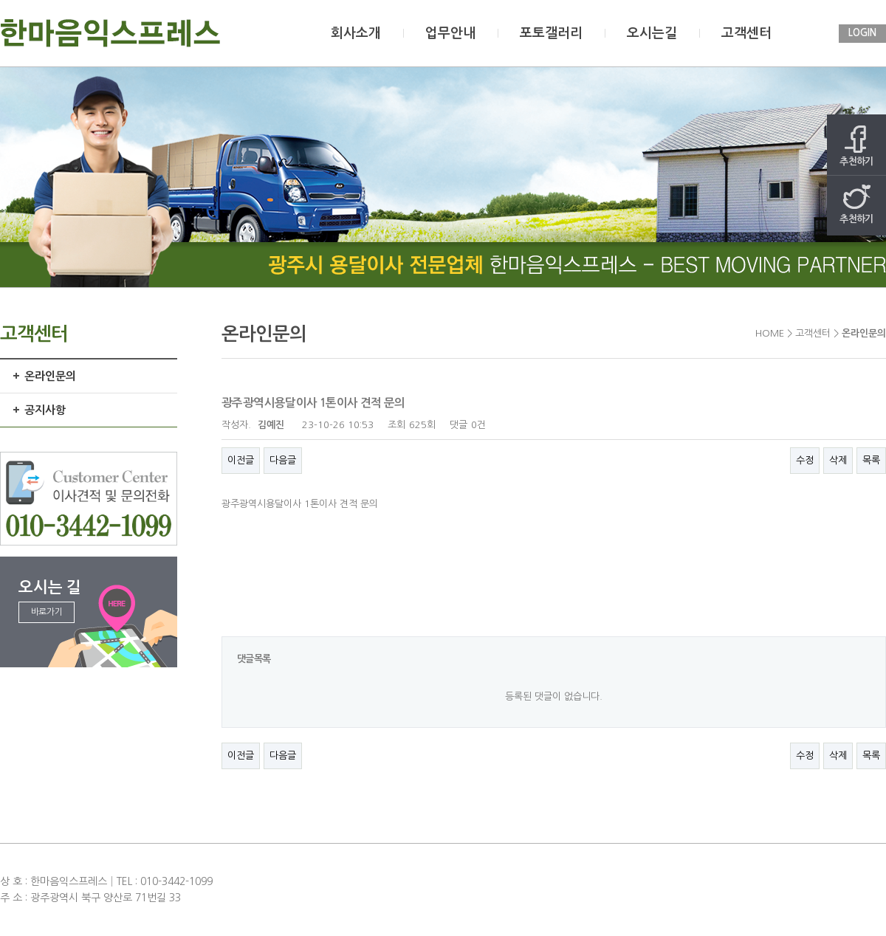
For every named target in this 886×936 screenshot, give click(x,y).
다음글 (282, 460)
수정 (805, 460)
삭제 (838, 460)
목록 (871, 460)
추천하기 (856, 145)
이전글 (240, 460)
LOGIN (862, 33)
